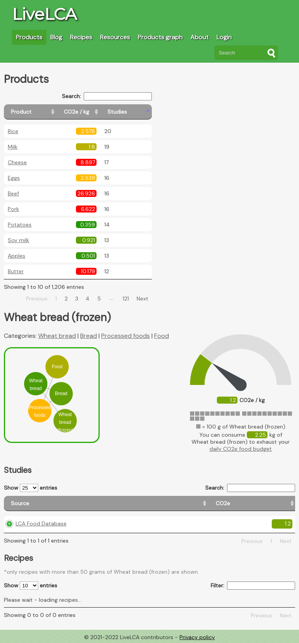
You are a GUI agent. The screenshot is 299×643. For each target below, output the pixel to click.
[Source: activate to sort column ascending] (43, 503)
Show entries (30, 488)
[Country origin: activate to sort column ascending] (145, 503)
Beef (13, 193)
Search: (107, 96)
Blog (56, 37)
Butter (16, 271)
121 (126, 298)
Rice (13, 131)
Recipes (81, 37)
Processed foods (125, 336)
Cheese (17, 162)
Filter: (253, 586)
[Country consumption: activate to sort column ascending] (217, 503)
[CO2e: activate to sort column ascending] (99, 503)
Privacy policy (197, 637)
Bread (88, 336)
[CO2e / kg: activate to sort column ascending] (96, 111)
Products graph (160, 37)
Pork (13, 209)
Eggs (14, 177)
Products (29, 37)
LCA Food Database (41, 523)
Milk (13, 146)
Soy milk (18, 240)
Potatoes (20, 224)
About (199, 37)
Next (142, 298)
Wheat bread (57, 336)
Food (161, 336)
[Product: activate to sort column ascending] (39, 111)
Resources (115, 37)
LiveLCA (44, 14)
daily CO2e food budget (240, 448)
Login (224, 37)
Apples (16, 255)
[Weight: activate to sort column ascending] (277, 503)
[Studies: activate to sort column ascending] (135, 111)
